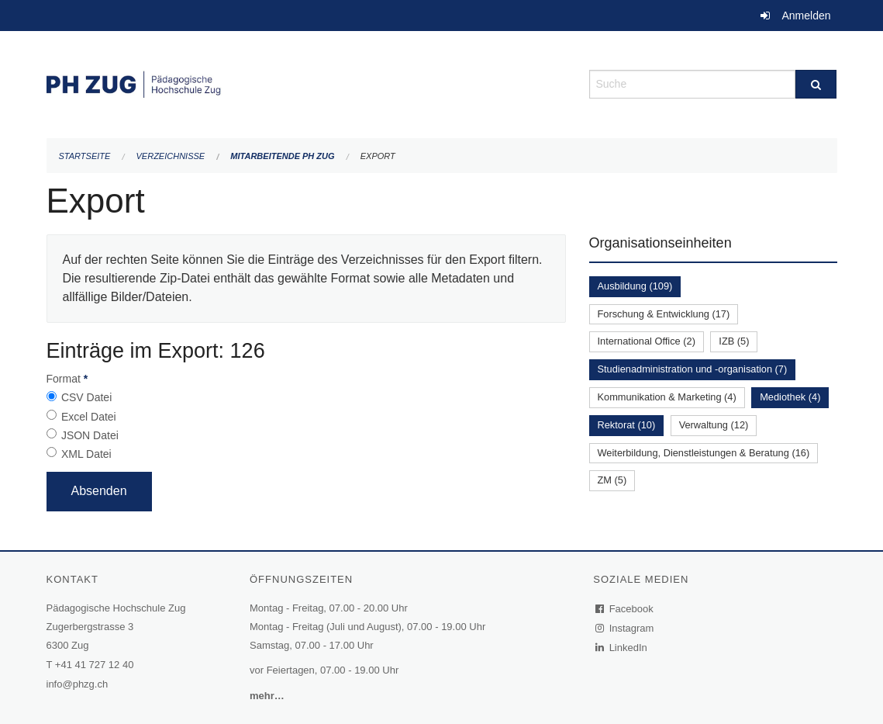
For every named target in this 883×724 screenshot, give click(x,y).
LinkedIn (621, 647)
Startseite (85, 156)
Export (377, 156)
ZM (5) (612, 480)
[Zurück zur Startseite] (306, 82)
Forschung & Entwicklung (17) (664, 314)
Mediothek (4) (790, 397)
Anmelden (805, 15)
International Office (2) (646, 341)
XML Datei (86, 454)
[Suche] (815, 84)
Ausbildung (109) (635, 286)
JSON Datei (90, 435)
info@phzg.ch (78, 684)
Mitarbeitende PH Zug (282, 156)
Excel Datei (88, 416)
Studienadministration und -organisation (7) (693, 369)
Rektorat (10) (627, 425)
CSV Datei (86, 397)
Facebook (625, 609)
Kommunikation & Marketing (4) (667, 397)
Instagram (625, 628)
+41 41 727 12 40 (94, 664)
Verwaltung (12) (714, 425)
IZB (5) (734, 341)
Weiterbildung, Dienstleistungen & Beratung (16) (704, 453)
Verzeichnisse (170, 156)
